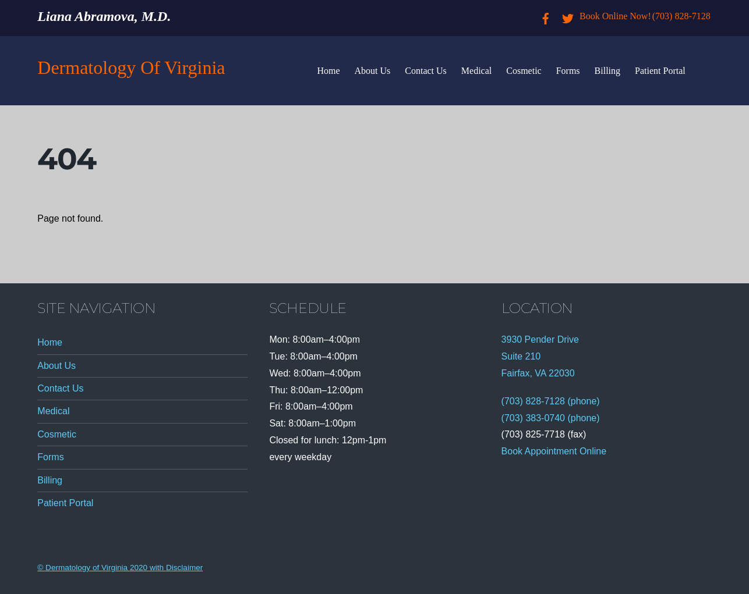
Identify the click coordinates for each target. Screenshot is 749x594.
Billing (607, 71)
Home (328, 71)
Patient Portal (660, 71)
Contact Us (426, 71)
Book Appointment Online (554, 451)
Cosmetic (523, 71)
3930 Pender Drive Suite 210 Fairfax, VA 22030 (540, 356)
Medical (476, 71)
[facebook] (546, 16)
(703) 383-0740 (533, 418)
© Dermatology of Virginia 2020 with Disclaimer (120, 567)
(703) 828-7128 (681, 16)
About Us (373, 71)
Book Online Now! (615, 16)
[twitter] (568, 16)
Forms (568, 71)
